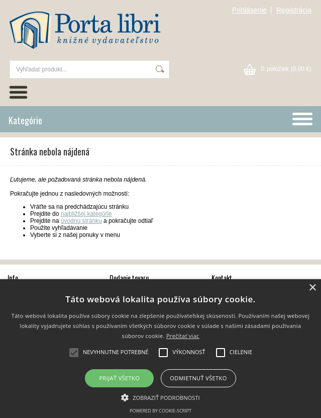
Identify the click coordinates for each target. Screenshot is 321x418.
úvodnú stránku (81, 220)
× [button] (312, 288)
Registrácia (293, 10)
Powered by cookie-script (160, 410)
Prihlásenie (249, 10)
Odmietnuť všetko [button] (198, 378)
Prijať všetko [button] (119, 378)
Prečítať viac (182, 336)
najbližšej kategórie (86, 213)
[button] (160, 396)
